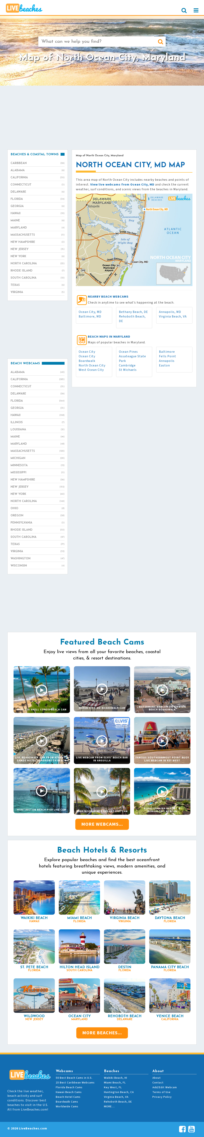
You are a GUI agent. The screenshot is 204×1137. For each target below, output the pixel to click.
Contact (158, 1083)
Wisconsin (38, 566)
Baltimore (167, 352)
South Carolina (38, 278)
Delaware (38, 192)
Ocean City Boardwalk (87, 358)
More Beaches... (102, 1032)
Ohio (38, 508)
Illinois (38, 422)
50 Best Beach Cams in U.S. (74, 1078)
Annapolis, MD (170, 312)
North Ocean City (92, 365)
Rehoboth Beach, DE (118, 1102)
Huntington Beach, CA (119, 1092)
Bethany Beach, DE (133, 312)
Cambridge (127, 365)
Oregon (38, 515)
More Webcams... (102, 824)
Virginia (38, 292)
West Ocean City (91, 370)
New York (38, 256)
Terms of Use (161, 1092)
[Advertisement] (102, 117)
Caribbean (38, 163)
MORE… (109, 1107)
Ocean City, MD (90, 312)
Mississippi (38, 472)
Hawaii (38, 213)
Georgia (38, 206)
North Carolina (38, 263)
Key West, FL (113, 1087)
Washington (38, 558)
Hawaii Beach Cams (69, 1092)
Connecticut (38, 185)
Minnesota (38, 465)
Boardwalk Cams (67, 1102)
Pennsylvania (38, 523)
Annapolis (167, 361)
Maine (38, 220)
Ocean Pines (128, 352)
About (156, 1078)
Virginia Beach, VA (173, 316)
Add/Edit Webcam (164, 1087)
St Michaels (128, 370)
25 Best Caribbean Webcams (75, 1083)
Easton (164, 365)
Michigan (38, 458)
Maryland (38, 228)
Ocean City (87, 352)
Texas (38, 285)
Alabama (38, 170)
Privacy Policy (162, 1097)
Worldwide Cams (67, 1107)
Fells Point (167, 356)
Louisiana (38, 429)
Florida (38, 199)
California (38, 177)
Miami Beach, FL (115, 1083)
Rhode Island (38, 271)
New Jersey (38, 249)
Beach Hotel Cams (68, 1097)
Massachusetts (38, 235)
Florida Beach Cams (69, 1087)
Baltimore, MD (90, 316)
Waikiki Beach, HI (115, 1078)
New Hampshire (38, 242)
